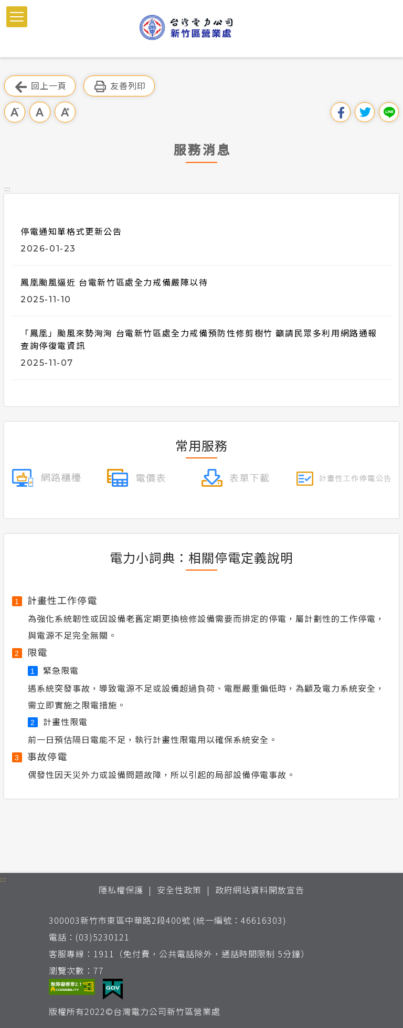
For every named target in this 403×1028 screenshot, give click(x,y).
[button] (16, 16)
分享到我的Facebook (341, 112)
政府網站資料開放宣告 (259, 889)
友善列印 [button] (119, 86)
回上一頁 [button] (40, 86)
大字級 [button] (65, 112)
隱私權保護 (121, 889)
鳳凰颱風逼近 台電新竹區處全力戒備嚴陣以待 (114, 282)
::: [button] (7, 188)
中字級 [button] (39, 112)
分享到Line (389, 112)
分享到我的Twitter (365, 112)
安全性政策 (179, 889)
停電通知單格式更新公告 (71, 231)
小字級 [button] (14, 112)
